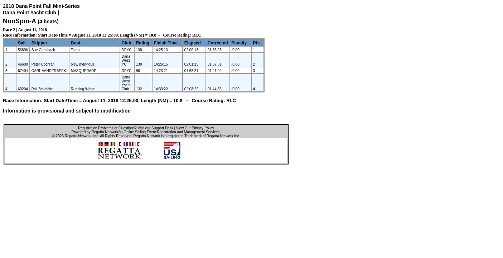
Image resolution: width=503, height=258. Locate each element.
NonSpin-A (19, 21)
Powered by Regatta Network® (96, 132)
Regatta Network (78, 136)
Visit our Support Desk (155, 128)
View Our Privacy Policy (195, 128)
